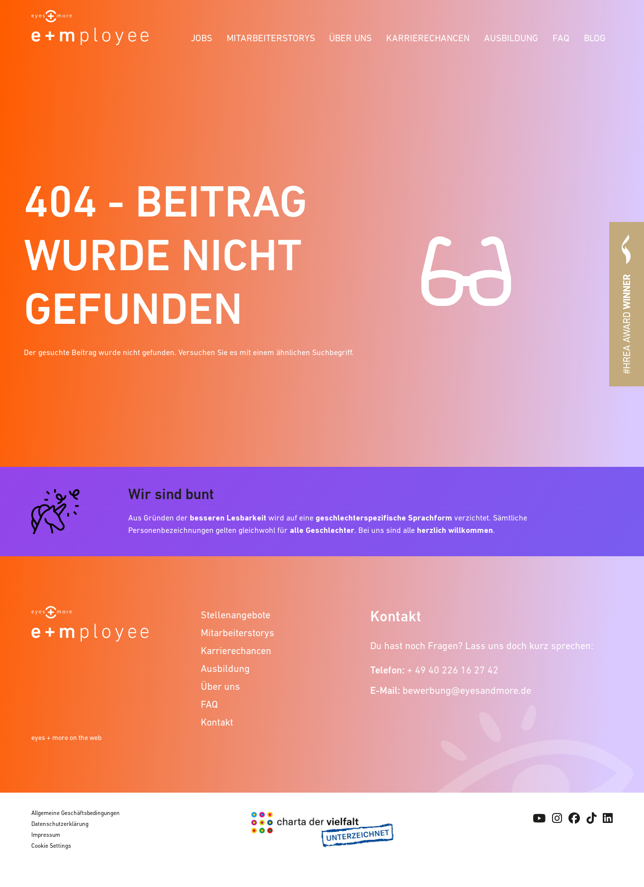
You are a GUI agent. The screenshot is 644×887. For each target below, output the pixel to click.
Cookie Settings (51, 846)
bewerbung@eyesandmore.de (466, 690)
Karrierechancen (428, 38)
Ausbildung (511, 38)
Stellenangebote (235, 614)
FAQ (561, 38)
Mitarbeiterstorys (271, 38)
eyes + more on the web (66, 737)
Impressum (45, 835)
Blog (595, 38)
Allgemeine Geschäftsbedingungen (75, 813)
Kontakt (217, 722)
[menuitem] (202, 36)
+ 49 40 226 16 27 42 (452, 670)
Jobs (201, 38)
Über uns (350, 38)
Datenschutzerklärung (59, 824)
